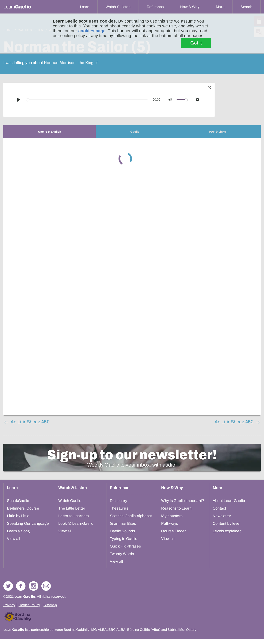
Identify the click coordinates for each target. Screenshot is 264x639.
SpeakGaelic (18, 501)
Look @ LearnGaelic (75, 523)
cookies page (91, 30)
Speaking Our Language (28, 523)
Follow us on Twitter (8, 586)
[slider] (87, 100)
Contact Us (46, 586)
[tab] (49, 131)
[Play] (19, 100)
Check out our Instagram (33, 586)
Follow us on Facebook (21, 586)
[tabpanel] (132, 276)
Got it (196, 43)
